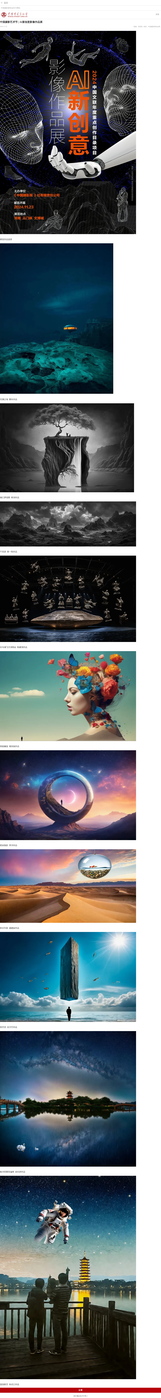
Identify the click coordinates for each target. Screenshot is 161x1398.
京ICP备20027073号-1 (80, 1396)
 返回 (4, 3)
